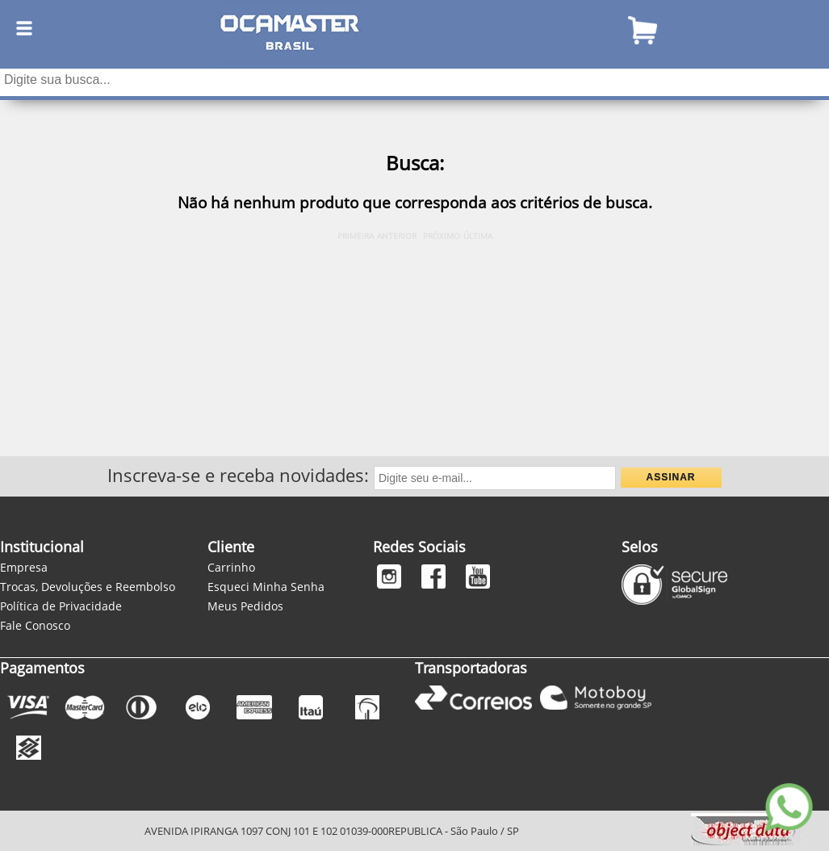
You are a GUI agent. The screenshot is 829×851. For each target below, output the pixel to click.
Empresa (24, 567)
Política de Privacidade (61, 606)
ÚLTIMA (477, 235)
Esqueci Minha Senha (265, 586)
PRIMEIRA (355, 235)
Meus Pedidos (245, 606)
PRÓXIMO (441, 235)
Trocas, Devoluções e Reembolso (87, 586)
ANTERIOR (397, 235)
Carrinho (231, 567)
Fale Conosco (35, 625)
